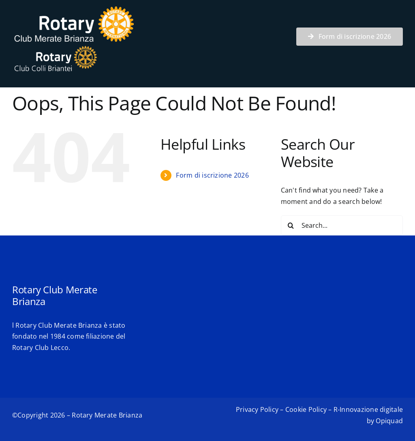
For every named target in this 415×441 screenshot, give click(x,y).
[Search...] (342, 225)
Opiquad (389, 420)
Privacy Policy (257, 409)
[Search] (291, 225)
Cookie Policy (306, 409)
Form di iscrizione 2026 (212, 175)
